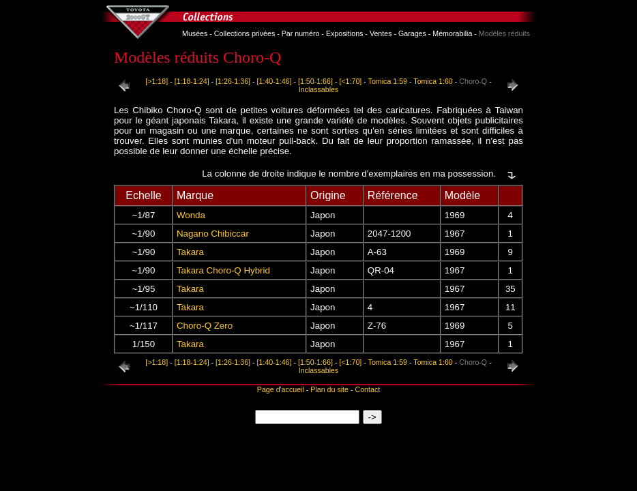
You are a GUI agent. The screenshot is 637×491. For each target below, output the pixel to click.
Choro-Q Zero (205, 326)
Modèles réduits (504, 33)
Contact (367, 389)
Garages (412, 33)
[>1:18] (156, 81)
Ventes (381, 33)
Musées (194, 33)
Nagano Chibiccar (213, 233)
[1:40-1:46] (274, 81)
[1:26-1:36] (233, 81)
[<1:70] (350, 81)
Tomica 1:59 (387, 81)
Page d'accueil (280, 389)
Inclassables (319, 89)
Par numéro (301, 33)
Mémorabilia (452, 33)
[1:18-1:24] (192, 81)
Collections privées (244, 33)
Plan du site (329, 389)
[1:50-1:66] (315, 81)
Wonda (191, 215)
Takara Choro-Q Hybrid (223, 270)
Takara (190, 252)
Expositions (345, 33)
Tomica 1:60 (432, 81)
